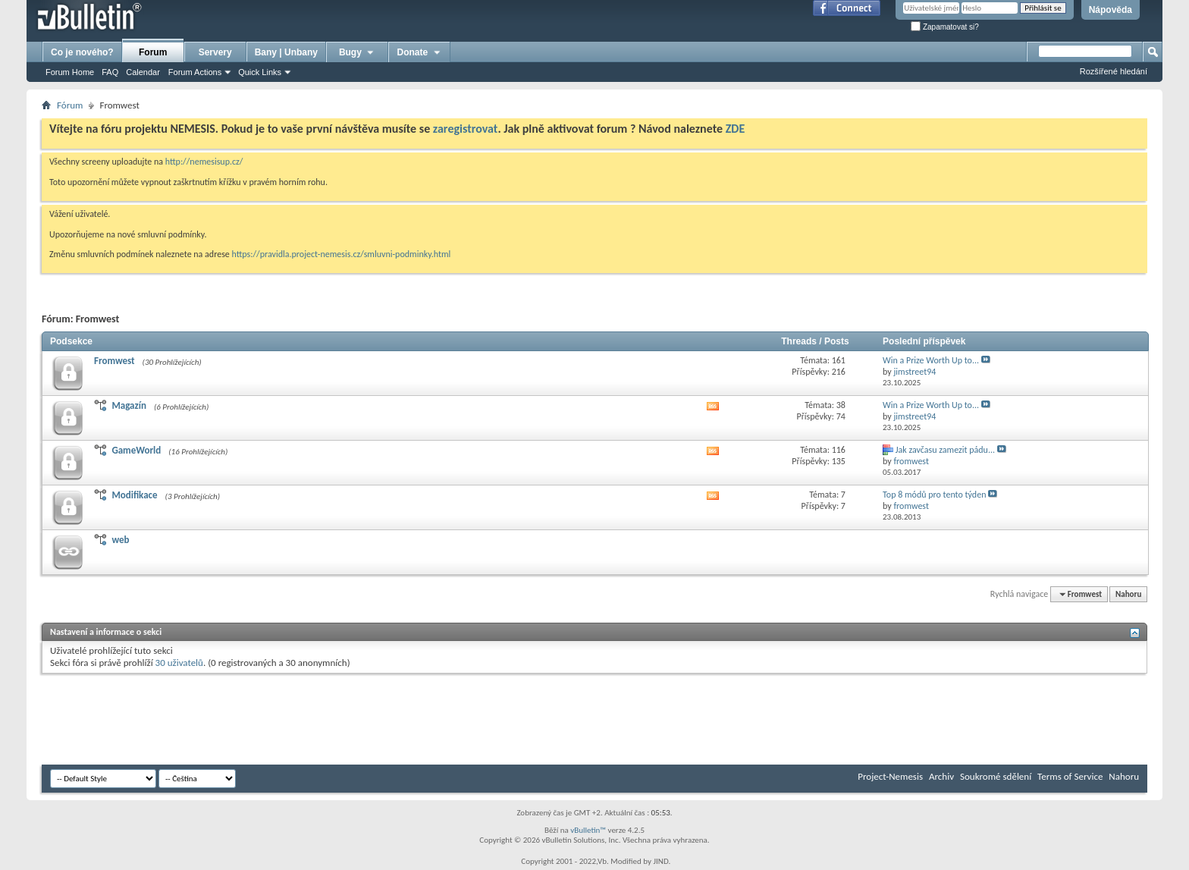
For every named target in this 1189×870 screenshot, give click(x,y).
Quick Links (259, 72)
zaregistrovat (465, 128)
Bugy (357, 52)
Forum (153, 52)
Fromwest (114, 360)
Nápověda (1110, 10)
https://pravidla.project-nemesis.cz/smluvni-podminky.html (341, 254)
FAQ (110, 72)
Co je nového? (82, 52)
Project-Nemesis (890, 776)
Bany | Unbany (286, 52)
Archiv (941, 776)
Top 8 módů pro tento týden (934, 494)
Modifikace (134, 495)
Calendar (143, 72)
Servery (215, 52)
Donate (419, 52)
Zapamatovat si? (945, 27)
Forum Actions (194, 72)
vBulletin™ (588, 830)
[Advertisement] (318, 719)
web (120, 539)
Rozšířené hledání (1113, 71)
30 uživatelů (179, 662)
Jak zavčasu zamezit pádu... (945, 449)
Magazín (128, 405)
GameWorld (136, 450)
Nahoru (1128, 594)
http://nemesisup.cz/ (204, 161)
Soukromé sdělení (995, 776)
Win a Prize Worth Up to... (931, 360)
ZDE (735, 128)
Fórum (70, 105)
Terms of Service (1070, 776)
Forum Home (69, 72)
